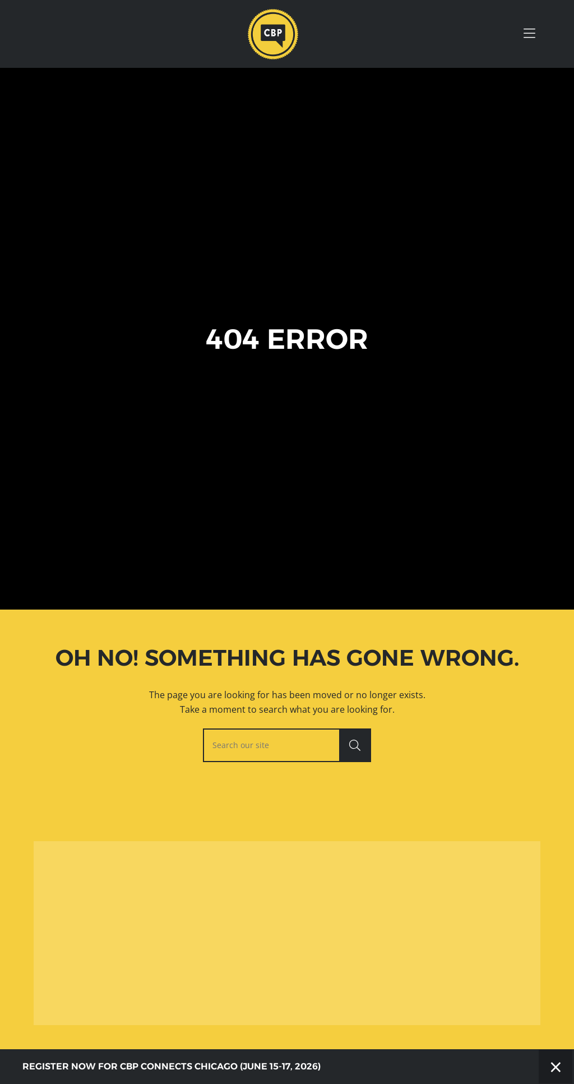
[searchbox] (287, 745)
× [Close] (555, 1066)
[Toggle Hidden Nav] (529, 34)
